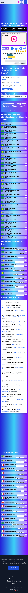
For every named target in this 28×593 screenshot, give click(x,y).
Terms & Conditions (14, 581)
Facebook (23, 63)
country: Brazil (21, 28)
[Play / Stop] (17, 2)
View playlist (7, 89)
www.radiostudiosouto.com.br (18, 61)
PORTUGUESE (12, 57)
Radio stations (12, 28)
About (14, 577)
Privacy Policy (14, 579)
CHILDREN (9, 58)
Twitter (17, 63)
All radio (4, 28)
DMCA (14, 583)
